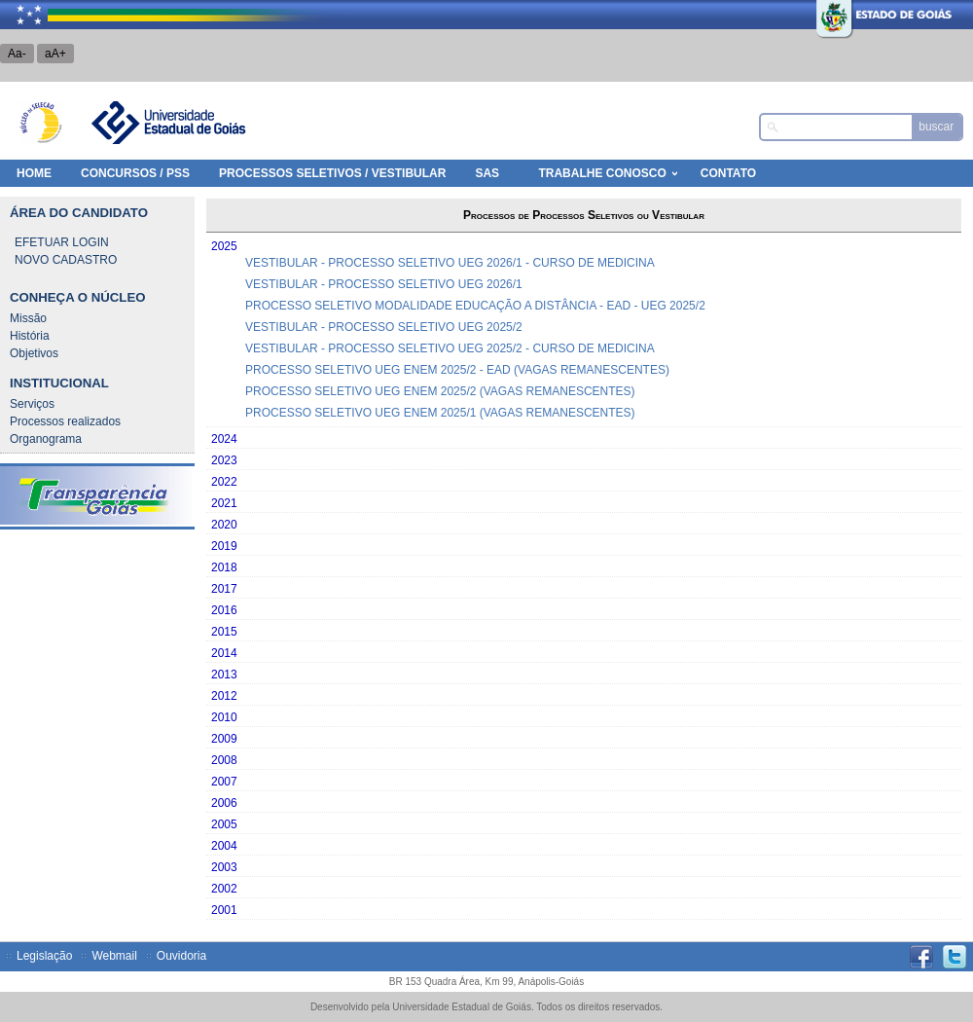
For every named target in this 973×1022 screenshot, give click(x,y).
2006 (224, 803)
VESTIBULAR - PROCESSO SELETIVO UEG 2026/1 (384, 284)
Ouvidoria (181, 956)
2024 (224, 439)
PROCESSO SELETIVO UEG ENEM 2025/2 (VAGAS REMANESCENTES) (440, 391)
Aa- (17, 53)
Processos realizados (65, 421)
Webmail (113, 956)
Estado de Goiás (841, 14)
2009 (224, 739)
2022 (224, 482)
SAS (487, 173)
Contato (728, 173)
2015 (224, 632)
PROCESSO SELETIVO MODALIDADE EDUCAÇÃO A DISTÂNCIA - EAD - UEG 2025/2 (475, 305)
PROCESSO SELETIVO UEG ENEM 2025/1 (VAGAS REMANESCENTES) (440, 413)
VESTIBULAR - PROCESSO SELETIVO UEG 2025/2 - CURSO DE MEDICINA (450, 348)
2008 (224, 760)
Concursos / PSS (135, 173)
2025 (224, 246)
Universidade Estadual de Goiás (167, 122)
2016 (224, 610)
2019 (224, 546)
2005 (224, 824)
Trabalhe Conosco (602, 173)
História (30, 336)
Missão (28, 318)
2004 (224, 846)
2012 (224, 696)
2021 (224, 503)
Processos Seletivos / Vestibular (332, 173)
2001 (224, 910)
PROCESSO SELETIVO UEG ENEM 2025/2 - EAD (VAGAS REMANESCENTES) (457, 370)
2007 (224, 781)
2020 (224, 524)
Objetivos (34, 353)
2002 (224, 888)
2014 (224, 653)
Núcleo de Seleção (40, 122)
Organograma (46, 439)
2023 (224, 460)
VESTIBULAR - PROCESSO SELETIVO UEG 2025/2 (384, 327)
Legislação (44, 956)
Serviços (32, 404)
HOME (34, 173)
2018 (224, 567)
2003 (224, 867)
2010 (224, 717)
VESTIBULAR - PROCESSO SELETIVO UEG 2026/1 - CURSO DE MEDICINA (450, 263)
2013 (224, 674)
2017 (224, 589)
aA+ (55, 53)
